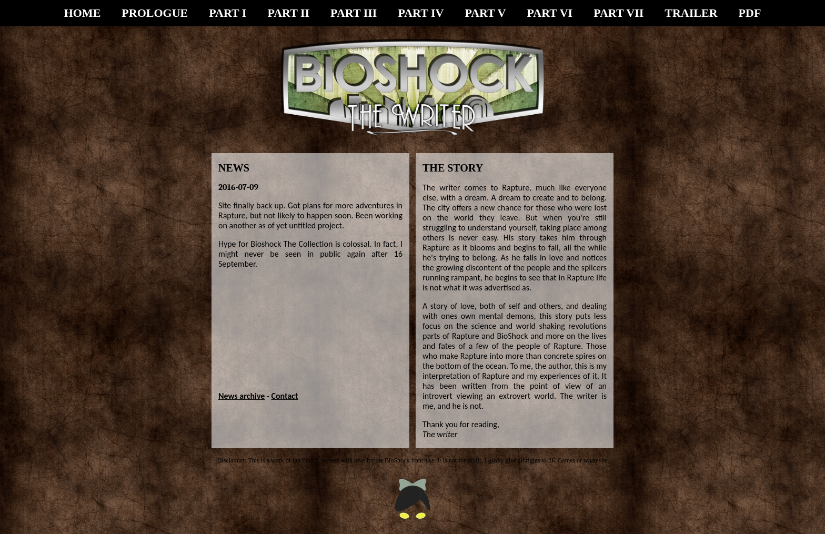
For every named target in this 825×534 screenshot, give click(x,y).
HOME (82, 12)
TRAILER (691, 12)
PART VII (618, 12)
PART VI (550, 12)
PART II (288, 12)
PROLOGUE (155, 12)
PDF (750, 12)
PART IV (421, 12)
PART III (353, 12)
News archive (241, 396)
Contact (284, 396)
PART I (227, 12)
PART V (485, 12)
